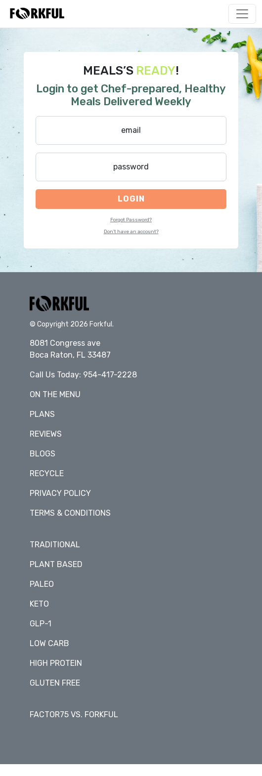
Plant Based (56, 564)
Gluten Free (55, 683)
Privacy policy (60, 493)
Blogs (42, 453)
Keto (39, 604)
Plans (42, 414)
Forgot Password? (131, 219)
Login (131, 199)
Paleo (42, 584)
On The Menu (55, 394)
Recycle (47, 473)
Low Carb (49, 643)
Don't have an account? (131, 231)
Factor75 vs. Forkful (74, 714)
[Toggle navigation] (242, 14)
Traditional (55, 544)
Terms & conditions (70, 513)
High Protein (56, 663)
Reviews (46, 434)
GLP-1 (40, 623)
